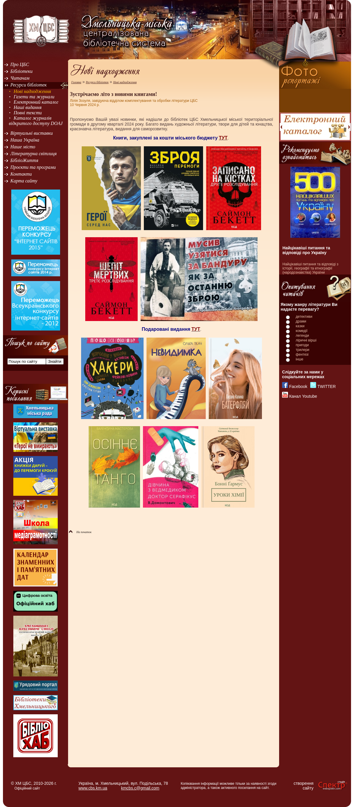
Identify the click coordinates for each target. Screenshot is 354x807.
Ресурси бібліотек (28, 84)
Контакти (21, 174)
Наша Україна (24, 139)
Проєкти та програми (33, 167)
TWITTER (326, 386)
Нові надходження (32, 91)
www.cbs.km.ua (92, 788)
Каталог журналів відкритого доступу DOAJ (35, 120)
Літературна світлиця (33, 153)
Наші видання (27, 107)
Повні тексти (28, 112)
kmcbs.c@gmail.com (140, 788)
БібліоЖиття (24, 160)
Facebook (298, 386)
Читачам (19, 78)
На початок (80, 532)
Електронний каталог (36, 102)
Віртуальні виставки (31, 133)
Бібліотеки (21, 71)
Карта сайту (23, 180)
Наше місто (22, 146)
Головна (76, 82)
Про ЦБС (19, 64)
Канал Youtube (303, 396)
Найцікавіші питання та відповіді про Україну (306, 250)
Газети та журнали (34, 96)
